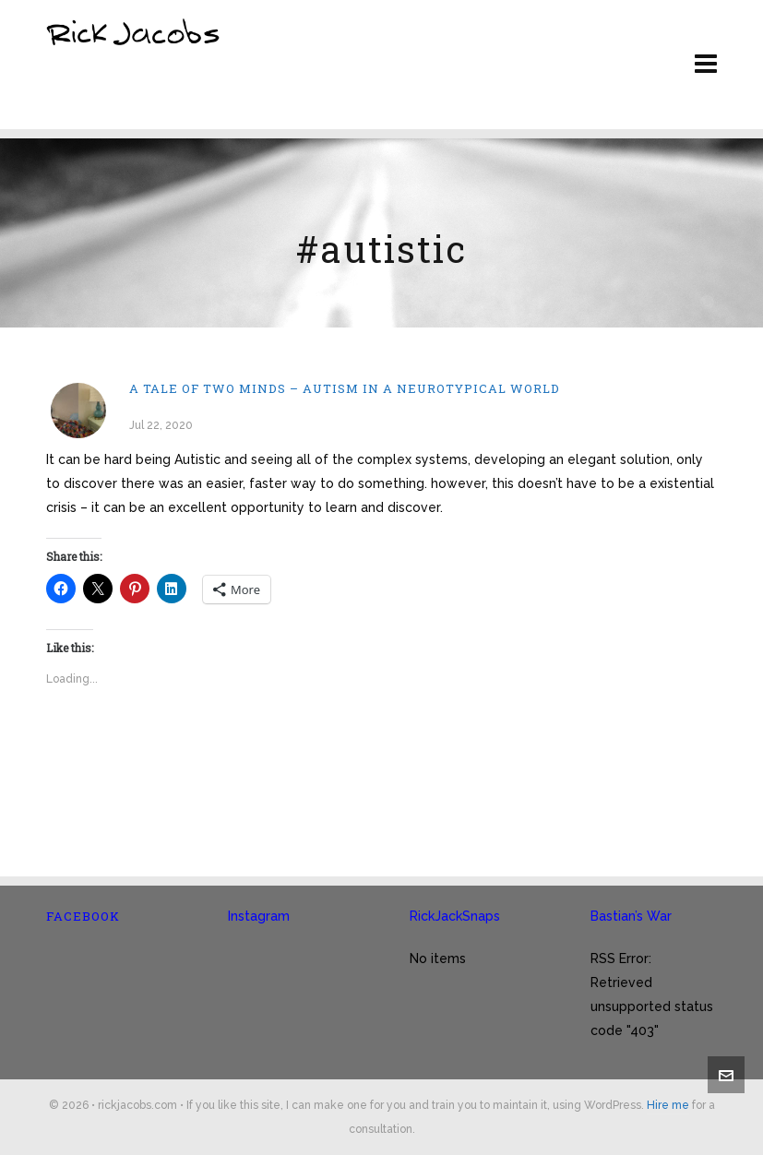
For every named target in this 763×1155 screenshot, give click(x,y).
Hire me (668, 1105)
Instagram (259, 916)
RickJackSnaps (455, 916)
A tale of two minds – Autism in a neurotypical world (344, 388)
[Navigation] (706, 64)
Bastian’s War (631, 916)
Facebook (83, 916)
